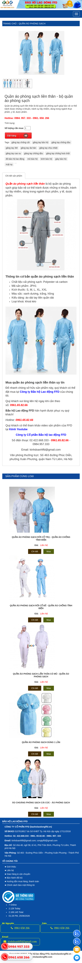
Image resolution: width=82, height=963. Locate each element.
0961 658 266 (20, 928)
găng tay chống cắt (20, 142)
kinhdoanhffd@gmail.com (20, 941)
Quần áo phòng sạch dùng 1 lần (41, 742)
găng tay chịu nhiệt (48, 148)
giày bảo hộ (60, 159)
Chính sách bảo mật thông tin (21, 885)
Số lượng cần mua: (14, 128)
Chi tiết (34, 551)
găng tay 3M (12, 148)
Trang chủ (9, 23)
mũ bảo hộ (32, 159)
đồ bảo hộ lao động (15, 159)
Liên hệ (44, 545)
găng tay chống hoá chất (58, 153)
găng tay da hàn (28, 148)
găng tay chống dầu (60, 142)
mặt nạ (9, 164)
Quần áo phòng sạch (32, 23)
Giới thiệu (11, 866)
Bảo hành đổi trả (14, 877)
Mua (49, 551)
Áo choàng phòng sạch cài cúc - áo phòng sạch (41, 802)
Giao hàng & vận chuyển (18, 874)
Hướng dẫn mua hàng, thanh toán (23, 881)
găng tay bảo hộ (40, 142)
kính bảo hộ (46, 159)
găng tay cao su (13, 153)
